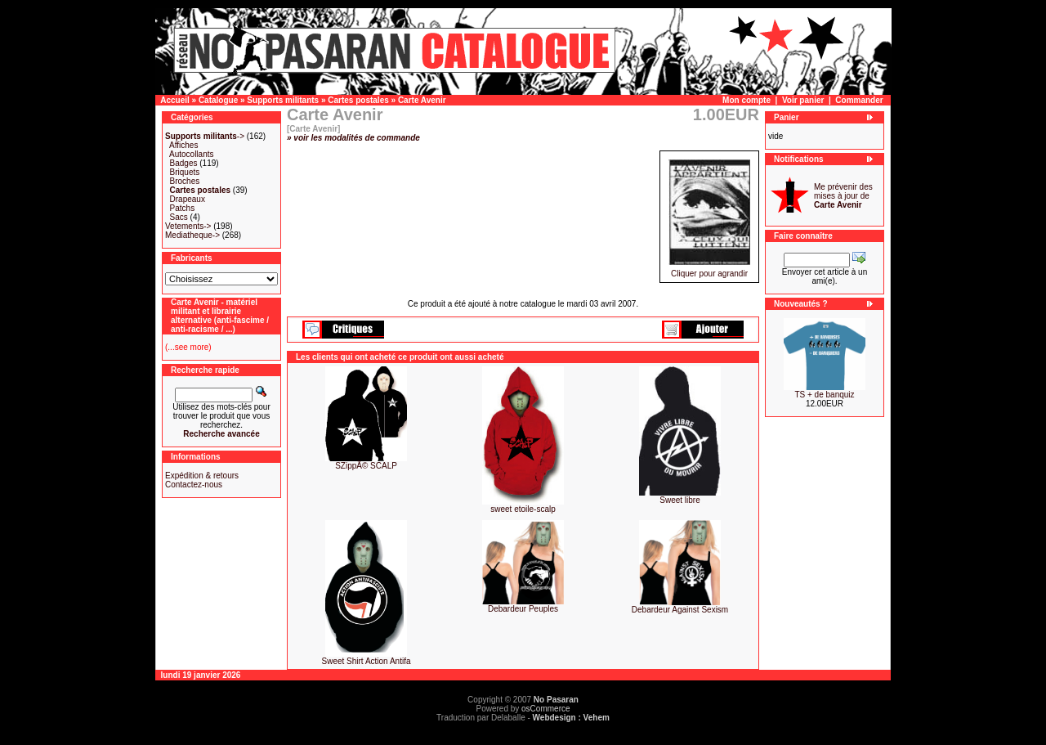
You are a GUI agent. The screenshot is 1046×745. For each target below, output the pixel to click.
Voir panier (803, 100)
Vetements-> (188, 226)
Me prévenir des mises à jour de (843, 195)
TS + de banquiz (824, 394)
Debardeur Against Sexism (680, 609)
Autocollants (191, 154)
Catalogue (218, 100)
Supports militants (283, 100)
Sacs (179, 217)
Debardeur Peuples (523, 608)
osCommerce (545, 708)
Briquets (185, 172)
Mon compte (746, 100)
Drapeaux (187, 199)
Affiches (183, 145)
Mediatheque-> (192, 235)
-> (204, 136)
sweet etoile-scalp (522, 509)
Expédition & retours (202, 475)
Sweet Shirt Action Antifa (366, 661)
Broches (185, 181)
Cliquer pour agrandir (709, 270)
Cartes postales (358, 100)
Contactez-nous (193, 484)
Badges (184, 163)
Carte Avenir (422, 100)
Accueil (175, 100)
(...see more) (188, 347)
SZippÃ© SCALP (366, 465)
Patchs (182, 208)
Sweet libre (679, 500)
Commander (859, 100)
